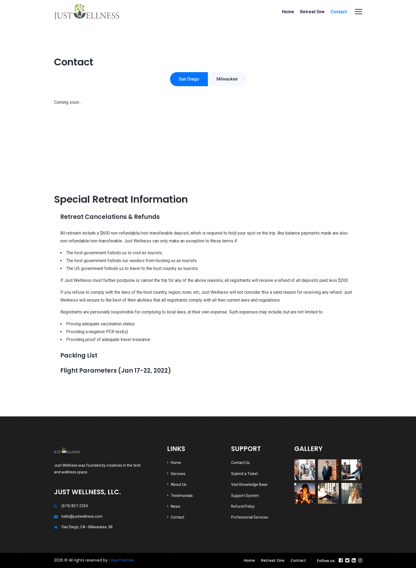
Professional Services (249, 517)
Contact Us (240, 462)
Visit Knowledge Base (249, 484)
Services (178, 474)
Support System (245, 495)
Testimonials (182, 495)
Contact (339, 11)
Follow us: (326, 560)
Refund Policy (243, 506)
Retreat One (312, 11)
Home (288, 11)
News (175, 506)
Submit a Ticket (244, 474)
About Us (179, 484)
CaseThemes (121, 560)
